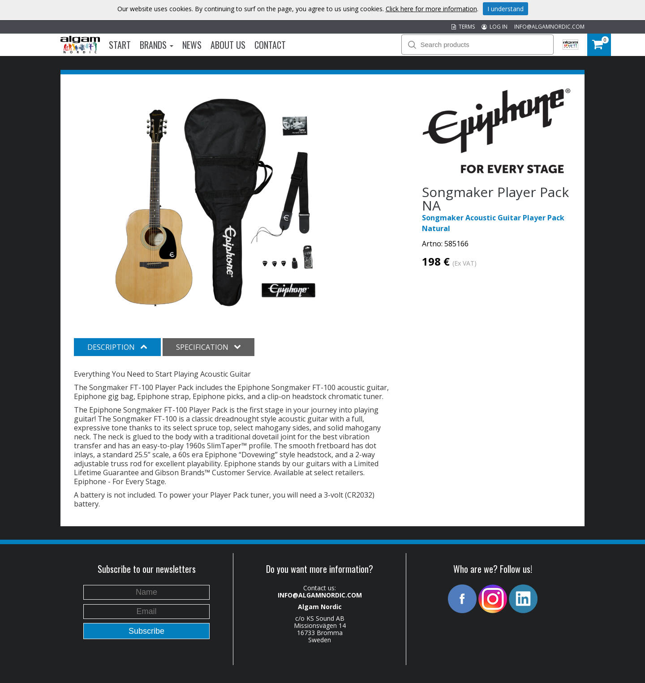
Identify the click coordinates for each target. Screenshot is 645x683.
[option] (219, 201)
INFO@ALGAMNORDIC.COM (549, 26)
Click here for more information (431, 8)
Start (120, 45)
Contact (270, 45)
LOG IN (494, 26)
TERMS (463, 26)
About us (228, 45)
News (192, 45)
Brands (156, 45)
